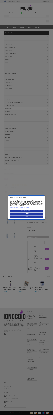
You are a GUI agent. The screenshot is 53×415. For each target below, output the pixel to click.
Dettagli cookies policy (14, 207)
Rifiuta (26, 216)
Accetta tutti (26, 213)
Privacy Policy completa (24, 207)
